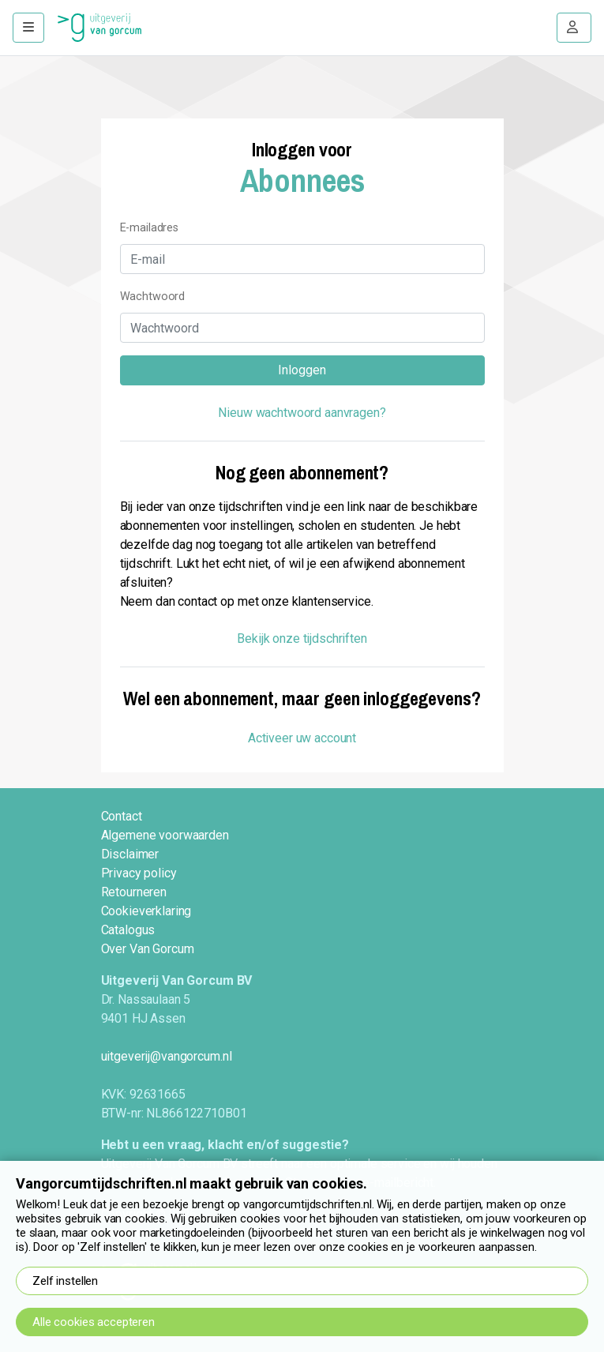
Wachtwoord (153, 296)
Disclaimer (130, 854)
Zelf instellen (65, 1281)
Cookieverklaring (146, 910)
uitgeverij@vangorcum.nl (166, 1056)
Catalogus (128, 929)
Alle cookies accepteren (93, 1322)
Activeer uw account (302, 737)
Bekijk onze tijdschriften (302, 638)
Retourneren (134, 891)
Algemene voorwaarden (165, 835)
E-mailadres (149, 228)
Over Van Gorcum (147, 948)
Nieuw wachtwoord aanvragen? (301, 412)
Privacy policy (139, 873)
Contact (121, 816)
